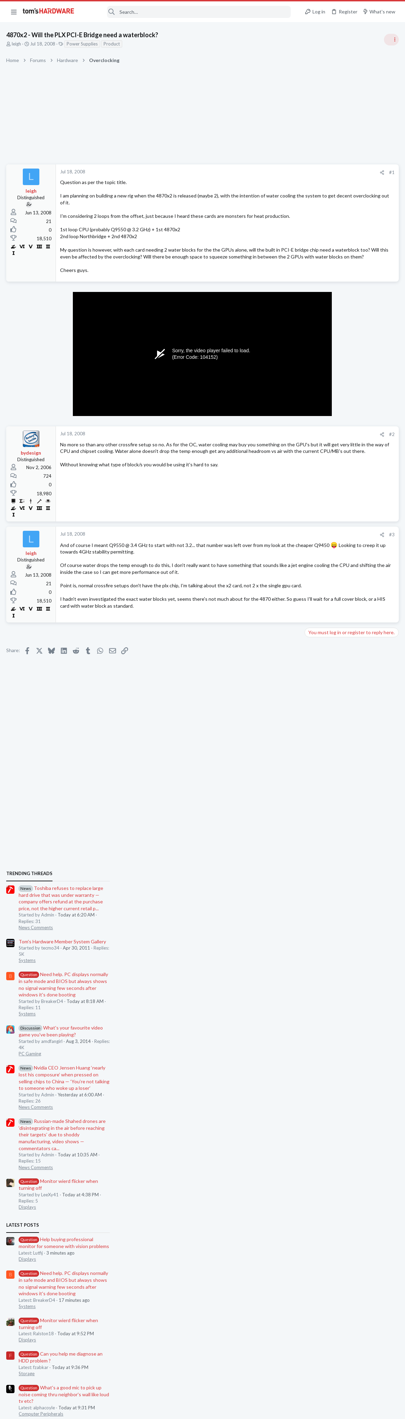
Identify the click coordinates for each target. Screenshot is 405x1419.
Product (112, 44)
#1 (280, 172)
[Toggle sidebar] (391, 39)
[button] (14, 12)
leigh (17, 44)
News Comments (324, 429)
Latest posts (311, 726)
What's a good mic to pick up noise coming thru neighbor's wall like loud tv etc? (352, 895)
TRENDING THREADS (318, 374)
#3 (280, 548)
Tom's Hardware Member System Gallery (350, 443)
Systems (315, 462)
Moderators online (320, 1007)
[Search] (187, 12)
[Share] (271, 172)
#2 (280, 447)
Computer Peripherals (329, 915)
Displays (315, 708)
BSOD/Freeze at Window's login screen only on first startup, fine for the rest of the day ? (352, 969)
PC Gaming (318, 555)
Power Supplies (82, 44)
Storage (315, 875)
